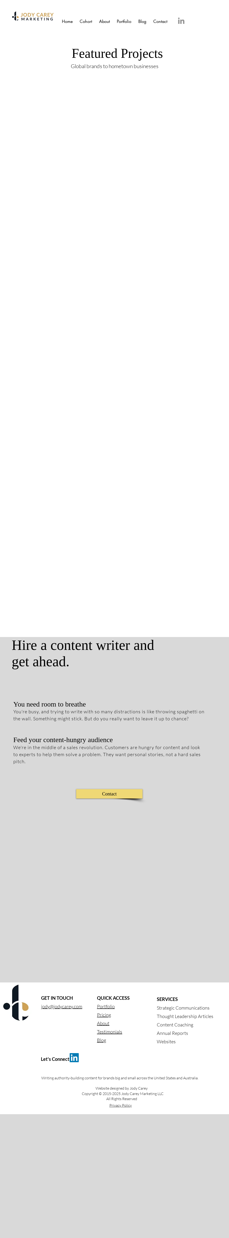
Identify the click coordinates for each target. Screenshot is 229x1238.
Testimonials (109, 1032)
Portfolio (106, 1006)
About (103, 1023)
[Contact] (109, 793)
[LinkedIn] (181, 20)
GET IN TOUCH (57, 998)
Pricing (104, 1015)
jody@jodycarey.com (61, 1006)
